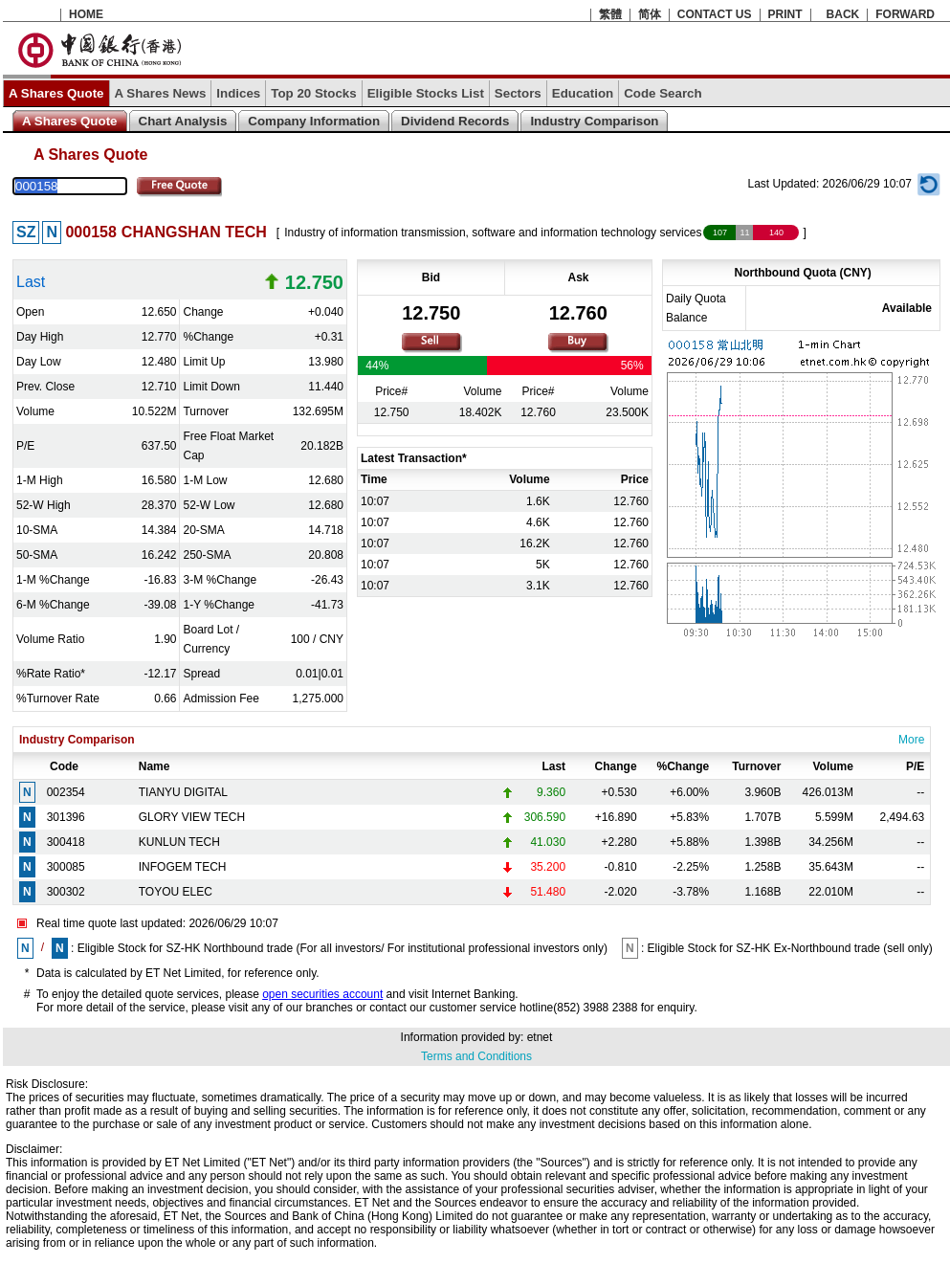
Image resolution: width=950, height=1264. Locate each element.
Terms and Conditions (476, 1056)
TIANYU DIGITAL (183, 792)
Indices (238, 93)
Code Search (662, 93)
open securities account (322, 994)
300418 (66, 842)
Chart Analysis (183, 121)
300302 (66, 891)
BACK (843, 14)
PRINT (785, 14)
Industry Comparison (594, 121)
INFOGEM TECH (183, 867)
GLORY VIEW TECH (192, 817)
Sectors (518, 93)
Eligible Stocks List (425, 93)
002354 (66, 792)
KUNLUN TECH (179, 842)
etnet (540, 1037)
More (911, 739)
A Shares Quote (56, 93)
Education (582, 93)
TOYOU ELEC (175, 891)
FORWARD (905, 14)
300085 (66, 867)
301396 (66, 817)
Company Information (314, 121)
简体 (649, 14)
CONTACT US (714, 14)
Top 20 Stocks (313, 93)
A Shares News (161, 93)
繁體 (610, 14)
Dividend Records (455, 121)
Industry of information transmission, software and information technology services (492, 232)
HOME (86, 14)
